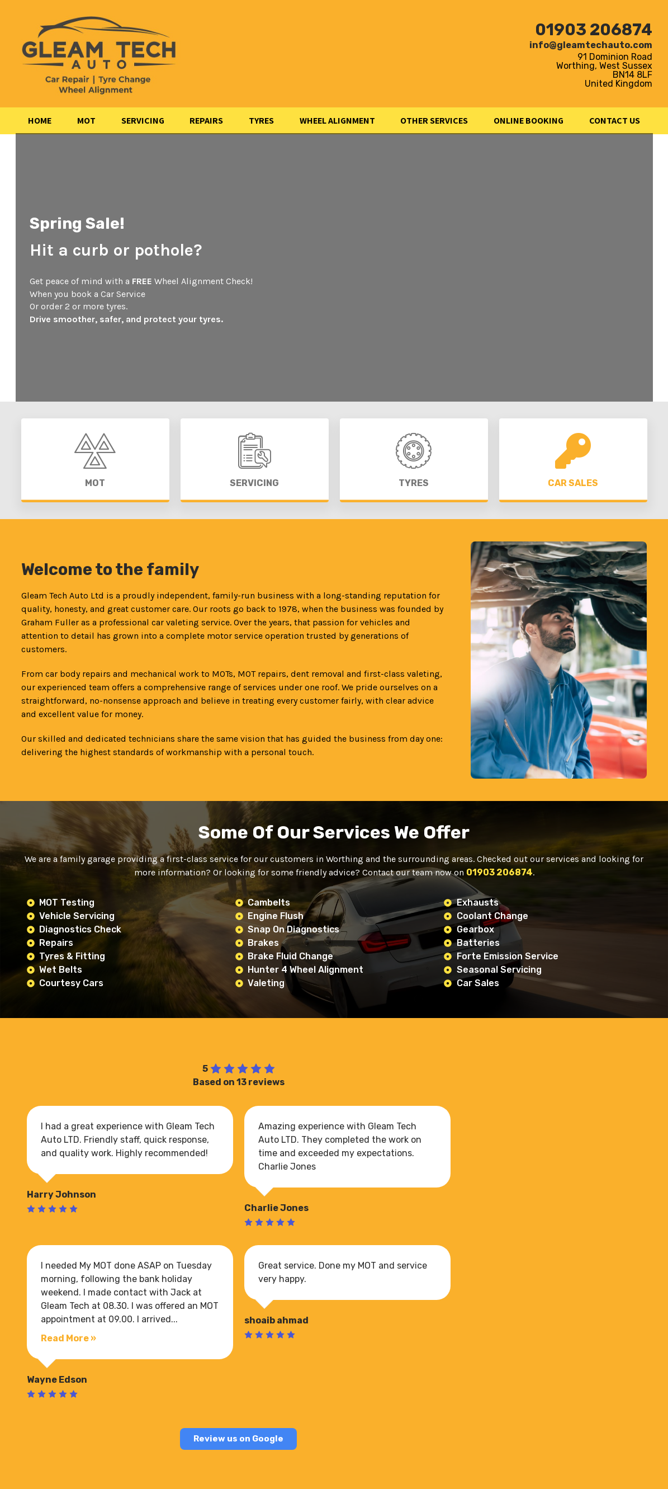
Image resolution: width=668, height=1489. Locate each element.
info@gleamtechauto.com (590, 45)
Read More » (68, 1338)
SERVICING (142, 120)
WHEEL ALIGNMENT (337, 120)
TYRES (261, 120)
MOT (86, 120)
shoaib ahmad (276, 1320)
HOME (39, 120)
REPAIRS (206, 120)
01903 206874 (593, 29)
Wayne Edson (57, 1379)
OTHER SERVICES (434, 120)
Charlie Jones (276, 1208)
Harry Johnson (61, 1194)
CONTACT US (614, 120)
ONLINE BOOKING (528, 120)
